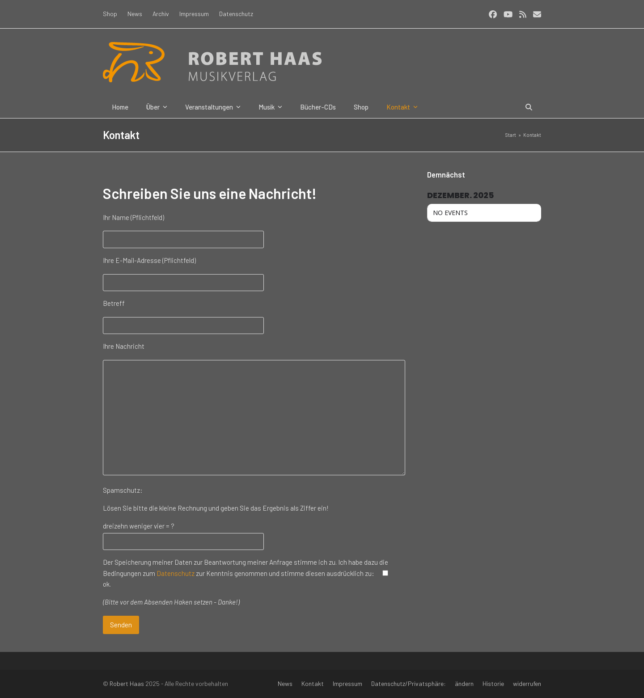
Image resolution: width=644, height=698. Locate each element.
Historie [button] (493, 683)
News (285, 683)
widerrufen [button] (527, 683)
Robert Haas (127, 683)
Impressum (347, 683)
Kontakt (312, 683)
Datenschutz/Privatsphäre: (408, 683)
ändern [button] (464, 683)
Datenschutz (176, 573)
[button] (529, 107)
